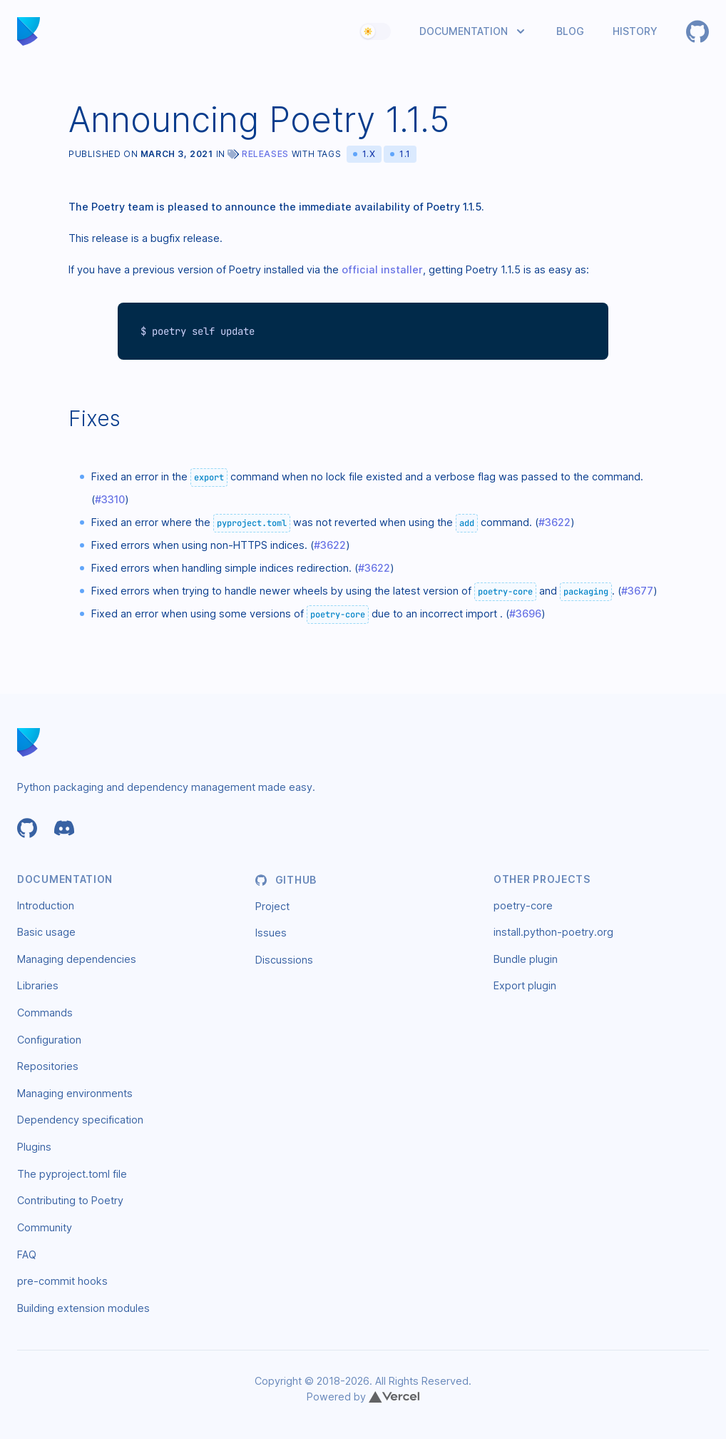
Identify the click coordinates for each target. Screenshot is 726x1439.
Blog (570, 31)
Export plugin (525, 985)
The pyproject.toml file (72, 1174)
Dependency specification (80, 1120)
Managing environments (75, 1093)
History (635, 31)
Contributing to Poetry (70, 1200)
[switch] (375, 31)
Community (44, 1227)
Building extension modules (83, 1308)
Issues (271, 932)
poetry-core (523, 905)
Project (272, 906)
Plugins (34, 1147)
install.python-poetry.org (553, 932)
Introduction (45, 905)
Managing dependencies (76, 959)
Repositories (47, 1066)
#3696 (525, 613)
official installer (382, 269)
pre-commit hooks (62, 1281)
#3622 (554, 522)
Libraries (37, 985)
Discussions (284, 960)
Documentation (463, 31)
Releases (265, 153)
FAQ (26, 1254)
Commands (45, 1012)
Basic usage (46, 932)
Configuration (49, 1040)
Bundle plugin (526, 959)
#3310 (110, 499)
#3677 (637, 591)
